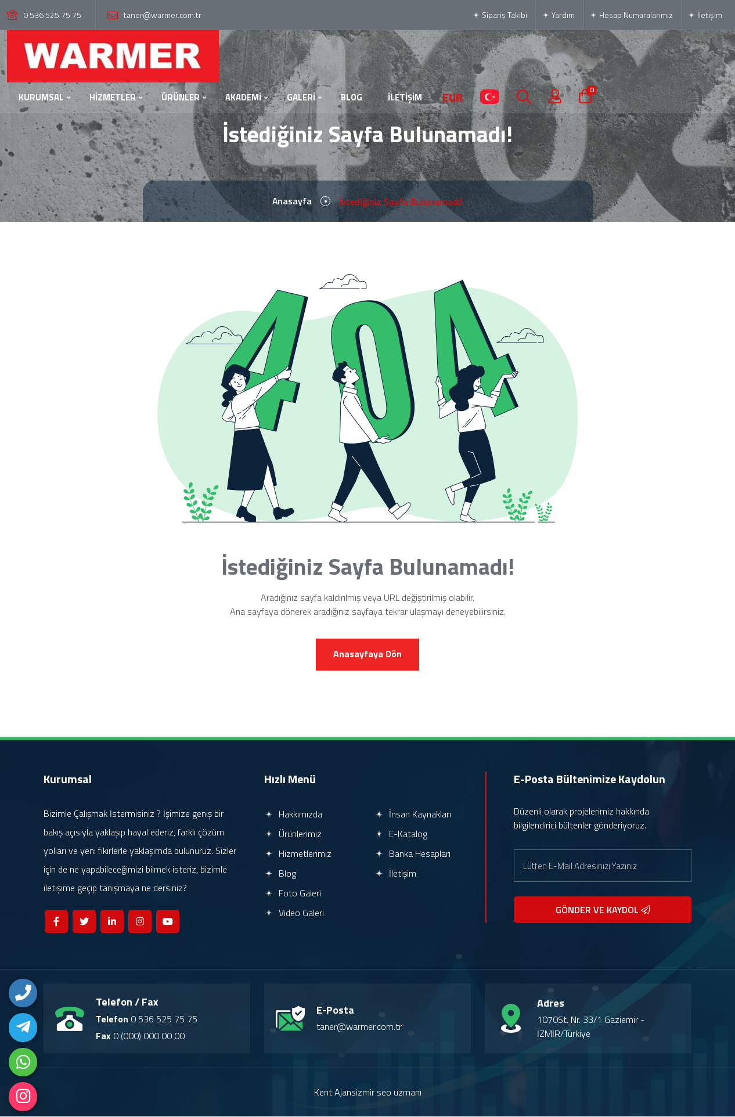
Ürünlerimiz (293, 834)
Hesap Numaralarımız (631, 15)
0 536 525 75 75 (52, 15)
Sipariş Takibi (499, 15)
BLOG (351, 97)
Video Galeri (294, 913)
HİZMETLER (112, 97)
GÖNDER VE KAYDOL (603, 910)
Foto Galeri (292, 893)
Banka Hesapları (412, 854)
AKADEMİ (243, 97)
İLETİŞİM (405, 97)
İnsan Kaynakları (412, 814)
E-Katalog (400, 834)
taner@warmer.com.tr (162, 15)
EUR (452, 97)
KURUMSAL (41, 97)
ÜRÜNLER (180, 97)
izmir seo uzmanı (388, 1093)
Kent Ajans (335, 1093)
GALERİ (301, 97)
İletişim (704, 15)
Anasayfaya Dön (367, 655)
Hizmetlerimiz (298, 854)
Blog (280, 874)
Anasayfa (292, 201)
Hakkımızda (293, 814)
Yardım (558, 15)
